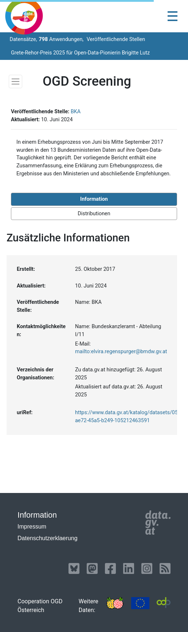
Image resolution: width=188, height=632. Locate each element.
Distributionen (94, 214)
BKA (76, 112)
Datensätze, (22, 39)
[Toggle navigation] (172, 16)
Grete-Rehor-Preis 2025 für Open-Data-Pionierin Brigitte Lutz (80, 53)
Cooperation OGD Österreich (39, 605)
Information (94, 199)
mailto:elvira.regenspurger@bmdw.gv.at (121, 351)
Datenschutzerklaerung (47, 538)
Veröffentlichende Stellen (115, 39)
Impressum (31, 526)
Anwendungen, (61, 39)
